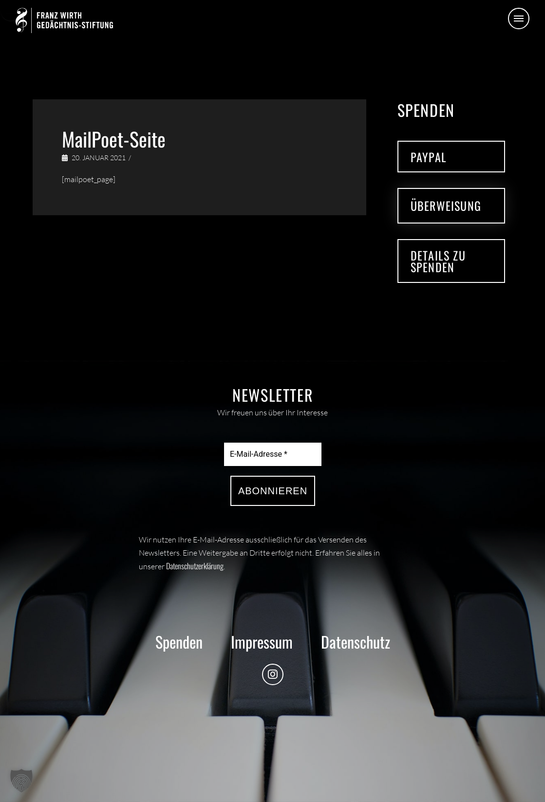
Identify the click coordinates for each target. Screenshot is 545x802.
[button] (518, 18)
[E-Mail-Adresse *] (272, 454)
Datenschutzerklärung (195, 566)
